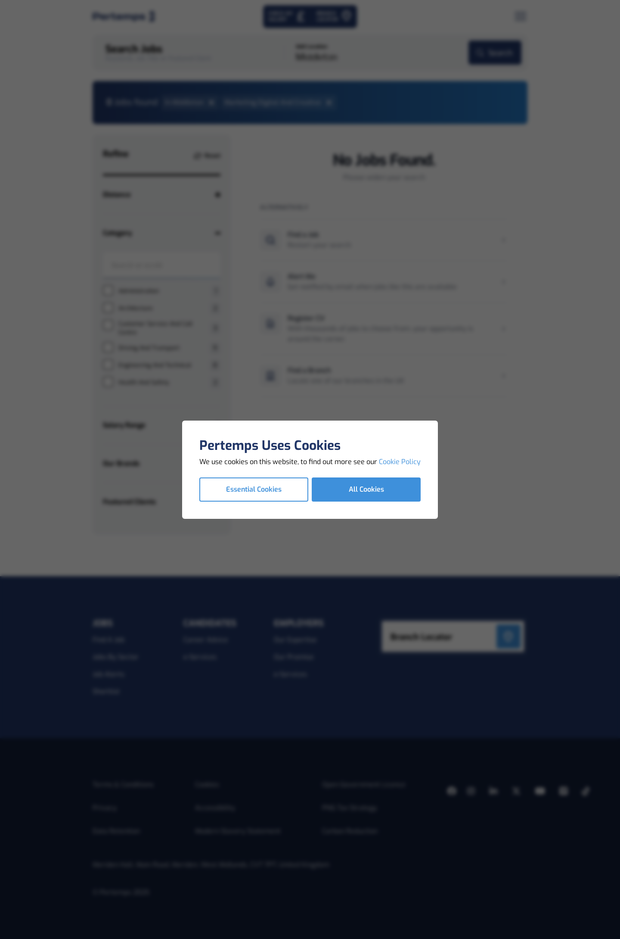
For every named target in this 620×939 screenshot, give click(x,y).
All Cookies (366, 489)
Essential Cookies (254, 489)
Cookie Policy (400, 461)
